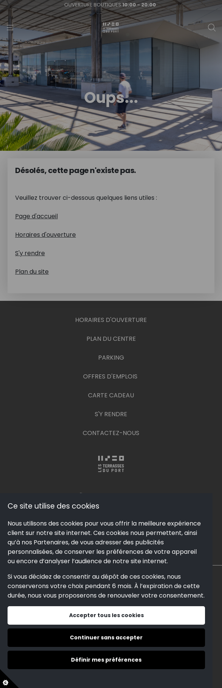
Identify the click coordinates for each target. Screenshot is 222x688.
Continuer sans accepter (106, 637)
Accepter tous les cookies (106, 615)
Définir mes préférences (106, 659)
